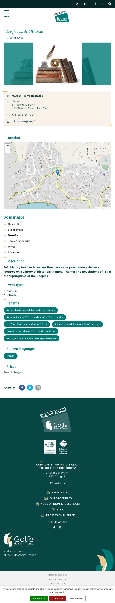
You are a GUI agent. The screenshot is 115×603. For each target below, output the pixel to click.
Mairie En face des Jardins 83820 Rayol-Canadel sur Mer (30, 105)
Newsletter (58, 492)
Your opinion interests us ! (58, 504)
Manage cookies (57, 575)
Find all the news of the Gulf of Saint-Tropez (20, 544)
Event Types (15, 229)
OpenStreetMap (107, 208)
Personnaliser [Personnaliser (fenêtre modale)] (76, 598)
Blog (58, 509)
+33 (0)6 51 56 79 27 (23, 114)
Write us (57, 483)
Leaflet (98, 208)
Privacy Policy (57, 579)
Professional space (58, 515)
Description (15, 224)
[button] (57, 172)
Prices (11, 246)
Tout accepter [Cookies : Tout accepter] (39, 598)
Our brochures (58, 498)
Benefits (13, 235)
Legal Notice (57, 583)
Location (13, 252)
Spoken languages (19, 241)
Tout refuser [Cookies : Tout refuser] (57, 598)
